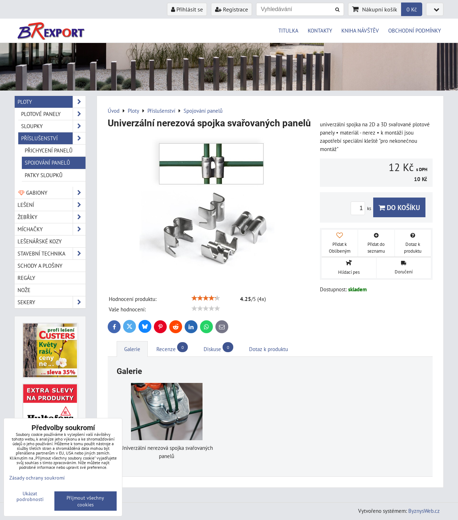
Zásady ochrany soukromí (37, 477)
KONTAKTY (320, 30)
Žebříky (52, 217)
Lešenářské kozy (40, 241)
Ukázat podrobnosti (30, 496)
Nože (24, 289)
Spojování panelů (47, 162)
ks (362, 208)
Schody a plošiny (40, 265)
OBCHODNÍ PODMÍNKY (414, 30)
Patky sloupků (44, 175)
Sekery (52, 302)
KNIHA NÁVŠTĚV (360, 30)
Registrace (231, 9)
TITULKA (288, 30)
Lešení (52, 205)
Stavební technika (52, 253)
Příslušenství (53, 138)
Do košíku (399, 207)
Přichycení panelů (49, 150)
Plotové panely (53, 114)
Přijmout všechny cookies (85, 501)
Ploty (52, 102)
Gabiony (52, 193)
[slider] (205, 298)
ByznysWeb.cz (424, 510)
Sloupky (53, 126)
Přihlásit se (187, 9)
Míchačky (52, 229)
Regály (26, 277)
